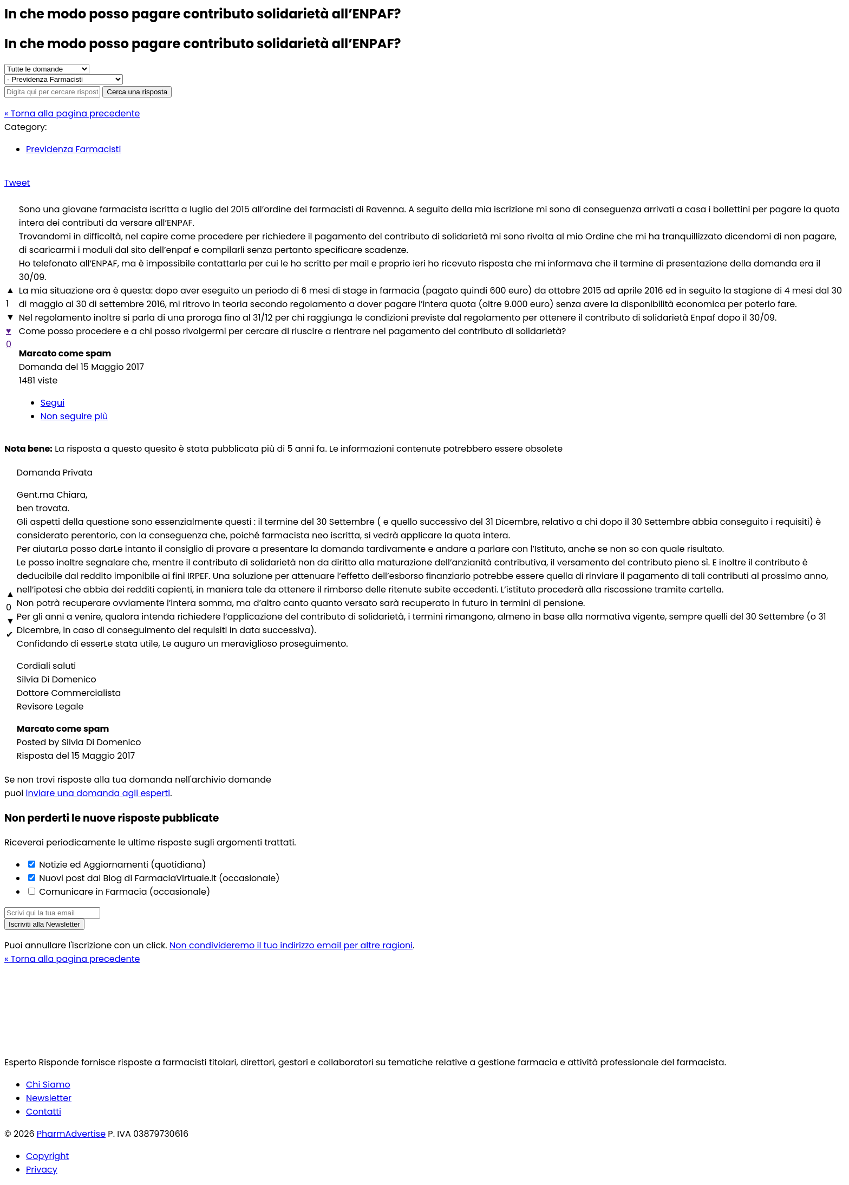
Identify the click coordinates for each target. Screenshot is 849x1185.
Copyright (47, 1156)
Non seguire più (74, 416)
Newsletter (48, 1098)
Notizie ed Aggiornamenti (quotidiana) (121, 864)
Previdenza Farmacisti (73, 149)
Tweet (17, 183)
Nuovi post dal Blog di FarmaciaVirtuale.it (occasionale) (158, 878)
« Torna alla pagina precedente (72, 113)
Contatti (43, 1111)
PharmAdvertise (71, 1134)
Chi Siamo (48, 1084)
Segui (52, 402)
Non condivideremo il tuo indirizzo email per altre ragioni (291, 945)
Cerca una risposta (137, 92)
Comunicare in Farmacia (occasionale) (123, 892)
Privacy (41, 1169)
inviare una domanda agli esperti (98, 793)
